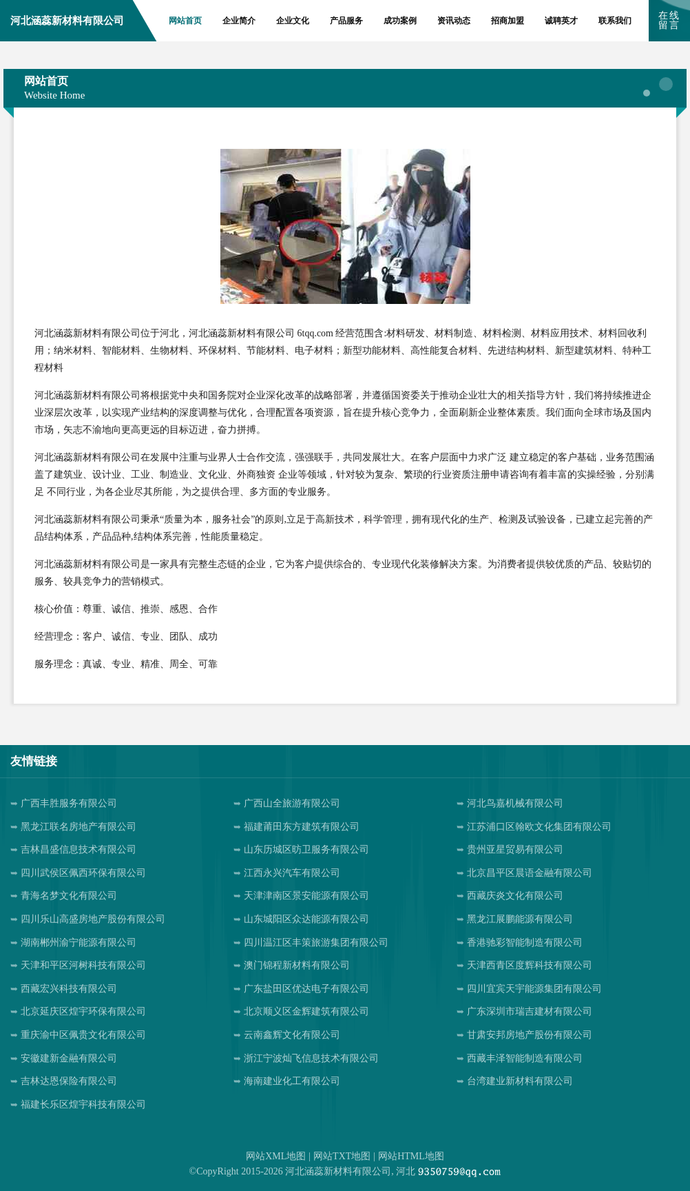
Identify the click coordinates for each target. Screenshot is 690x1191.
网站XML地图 (276, 1156)
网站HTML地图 (411, 1156)
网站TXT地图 (341, 1156)
